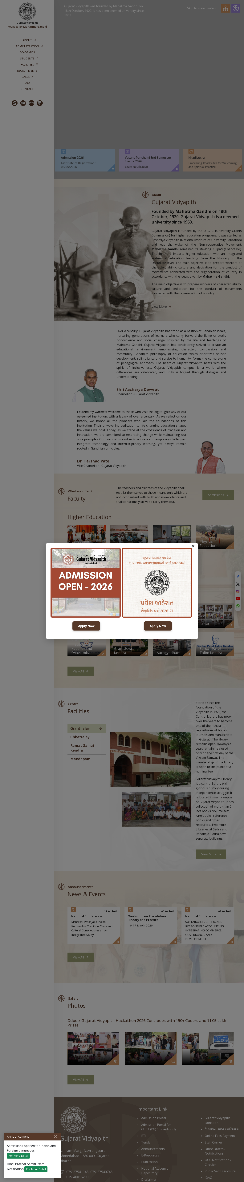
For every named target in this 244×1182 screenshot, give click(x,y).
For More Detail (18, 1155)
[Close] (55, 1136)
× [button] (193, 546)
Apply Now (86, 626)
